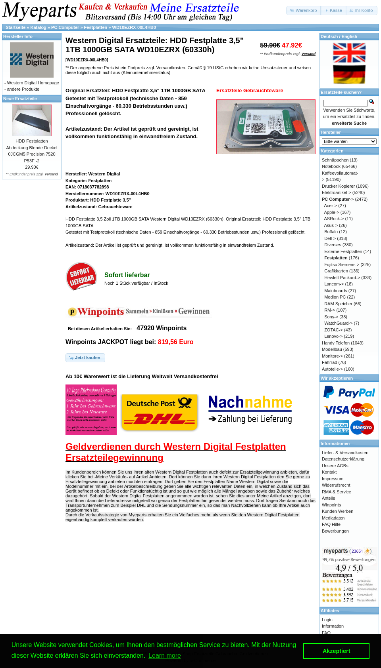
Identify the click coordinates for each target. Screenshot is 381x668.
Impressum (332, 478)
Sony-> (331, 316)
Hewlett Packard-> (342, 277)
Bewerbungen (335, 531)
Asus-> (331, 225)
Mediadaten (333, 518)
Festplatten (96, 27)
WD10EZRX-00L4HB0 (134, 27)
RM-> (329, 310)
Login (327, 619)
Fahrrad (329, 362)
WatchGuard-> (338, 323)
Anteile (328, 498)
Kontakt (329, 472)
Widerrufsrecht (336, 485)
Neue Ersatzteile (20, 98)
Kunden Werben (337, 511)
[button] (303, 10)
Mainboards (335, 290)
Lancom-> (334, 284)
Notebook (331, 166)
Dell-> (330, 238)
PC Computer (65, 27)
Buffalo (331, 231)
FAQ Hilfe (331, 524)
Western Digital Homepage (33, 82)
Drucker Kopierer (338, 186)
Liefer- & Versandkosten (345, 452)
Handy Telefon (336, 343)
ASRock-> (334, 218)
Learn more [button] (164, 655)
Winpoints (331, 504)
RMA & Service (336, 491)
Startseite (15, 27)
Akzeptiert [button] (336, 651)
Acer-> (330, 205)
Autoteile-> (332, 369)
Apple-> (331, 212)
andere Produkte (23, 89)
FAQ (326, 632)
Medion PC (335, 297)
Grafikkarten (336, 270)
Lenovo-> (333, 336)
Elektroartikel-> (336, 192)
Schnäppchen (335, 160)
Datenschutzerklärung (343, 459)
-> (338, 199)
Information (333, 626)
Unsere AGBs (335, 465)
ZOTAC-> (333, 329)
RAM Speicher (338, 303)
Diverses (332, 244)
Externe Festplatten (343, 251)
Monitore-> (332, 356)
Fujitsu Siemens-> (341, 264)
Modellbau (332, 349)
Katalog (38, 27)
